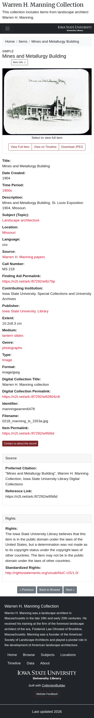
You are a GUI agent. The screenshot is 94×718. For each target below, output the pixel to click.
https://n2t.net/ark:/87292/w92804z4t (31, 397)
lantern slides (12, 335)
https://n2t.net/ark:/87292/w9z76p (28, 281)
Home (10, 41)
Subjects (48, 655)
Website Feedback (47, 693)
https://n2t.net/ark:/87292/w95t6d (28, 433)
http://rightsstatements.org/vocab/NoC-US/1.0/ (41, 573)
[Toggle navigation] (7, 28)
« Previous (27, 589)
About (45, 663)
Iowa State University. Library (25, 311)
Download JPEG (72, 146)
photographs (12, 348)
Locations (68, 655)
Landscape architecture (20, 220)
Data (30, 663)
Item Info (19, 62)
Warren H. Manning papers (23, 257)
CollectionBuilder (53, 685)
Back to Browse (49, 589)
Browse (29, 655)
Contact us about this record (20, 443)
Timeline (14, 663)
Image (7, 360)
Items (23, 41)
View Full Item (20, 146)
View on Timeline (45, 146)
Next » (70, 589)
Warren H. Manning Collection (43, 4)
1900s (7, 190)
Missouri (8, 232)
